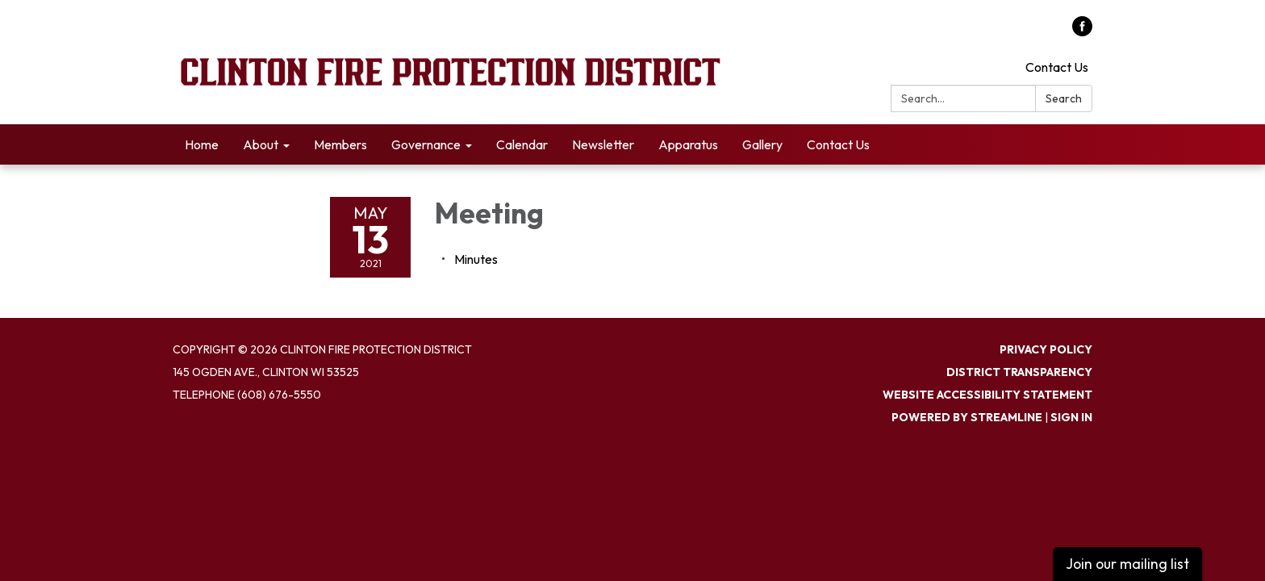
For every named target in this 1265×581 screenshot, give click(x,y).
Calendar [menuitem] (522, 144)
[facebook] (1082, 31)
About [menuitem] (260, 144)
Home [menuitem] (202, 144)
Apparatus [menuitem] (688, 144)
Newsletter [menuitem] (603, 144)
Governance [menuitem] (426, 144)
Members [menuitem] (340, 144)
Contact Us (1056, 67)
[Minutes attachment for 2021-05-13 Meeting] (476, 259)
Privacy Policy (1046, 349)
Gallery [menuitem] (762, 144)
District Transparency (1019, 372)
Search (1064, 98)
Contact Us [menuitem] (838, 144)
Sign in (1071, 417)
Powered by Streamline (966, 417)
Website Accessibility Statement (987, 394)
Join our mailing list (1127, 563)
